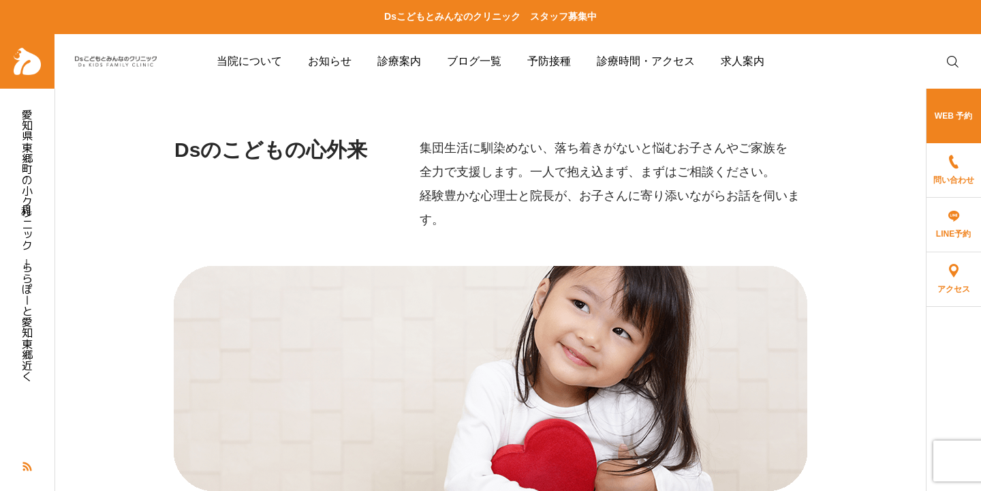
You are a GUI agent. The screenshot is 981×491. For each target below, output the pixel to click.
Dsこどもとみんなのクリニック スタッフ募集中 (490, 16)
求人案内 (742, 61)
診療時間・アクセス (646, 61)
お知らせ (330, 61)
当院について (249, 61)
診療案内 (399, 61)
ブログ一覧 (474, 61)
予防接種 (549, 61)
